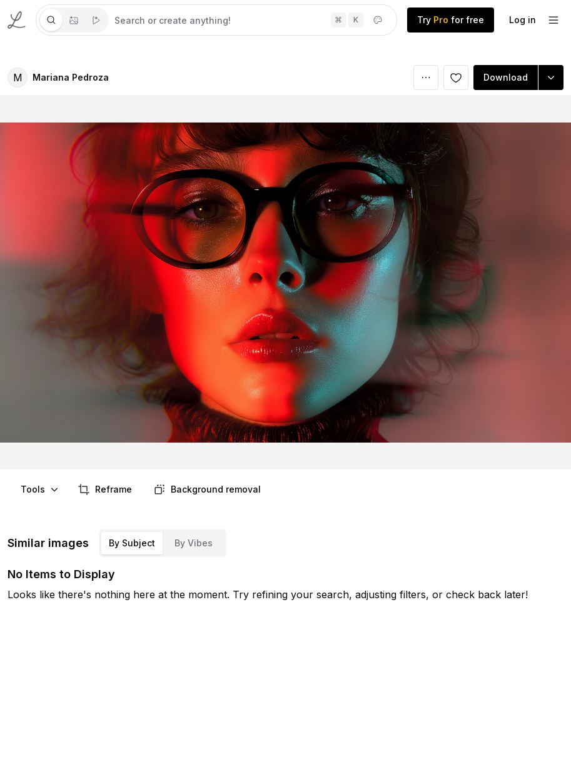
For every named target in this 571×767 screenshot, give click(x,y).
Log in (522, 19)
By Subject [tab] (132, 543)
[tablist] (74, 20)
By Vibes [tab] (193, 543)
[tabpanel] (253, 20)
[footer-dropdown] (553, 20)
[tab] (51, 20)
